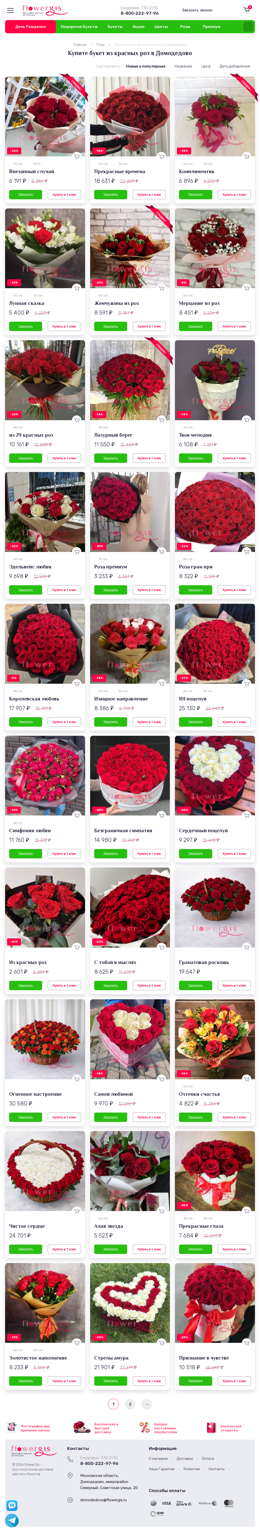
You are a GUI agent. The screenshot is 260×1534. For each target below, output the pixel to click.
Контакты (216, 1469)
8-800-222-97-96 (140, 13)
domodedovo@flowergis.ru (103, 1500)
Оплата (208, 1459)
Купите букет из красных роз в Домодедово (151, 45)
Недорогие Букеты (79, 26)
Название (183, 66)
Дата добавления (235, 66)
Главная (79, 45)
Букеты (115, 26)
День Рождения (30, 26)
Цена (205, 66)
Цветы (161, 26)
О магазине (158, 1459)
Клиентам (192, 1469)
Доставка (185, 1459)
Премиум (211, 26)
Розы (185, 26)
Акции (138, 26)
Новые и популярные (146, 66)
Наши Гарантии (162, 1469)
